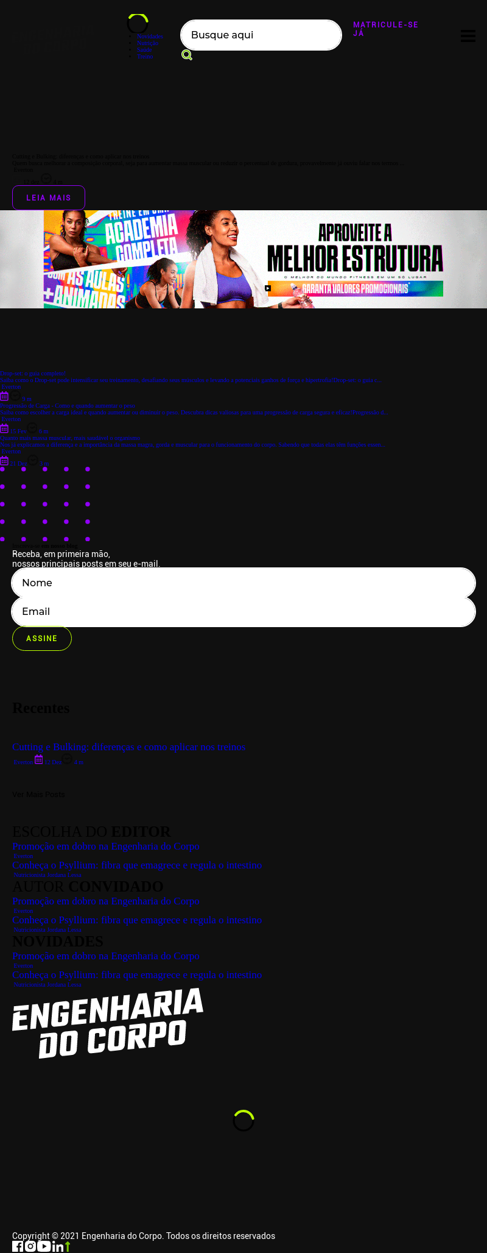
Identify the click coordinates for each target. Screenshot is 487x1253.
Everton (22, 965)
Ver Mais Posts (38, 794)
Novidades (150, 36)
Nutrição (147, 43)
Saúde (144, 49)
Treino (145, 56)
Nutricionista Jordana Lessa (47, 984)
